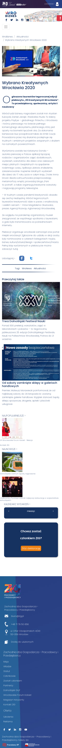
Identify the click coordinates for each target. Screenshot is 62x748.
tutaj (15, 249)
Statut (6, 671)
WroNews (27, 268)
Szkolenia (8, 716)
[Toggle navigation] (6, 27)
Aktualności (22, 36)
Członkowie (9, 676)
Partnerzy (8, 685)
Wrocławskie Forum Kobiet (17, 695)
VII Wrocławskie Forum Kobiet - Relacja (16, 440)
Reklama (8, 721)
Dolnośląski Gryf (11, 690)
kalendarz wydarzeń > (17, 504)
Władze (7, 666)
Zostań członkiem (12, 680)
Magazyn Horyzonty (13, 699)
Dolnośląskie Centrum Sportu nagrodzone (17, 474)
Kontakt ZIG (4, 445)
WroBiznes (7, 36)
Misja (6, 661)
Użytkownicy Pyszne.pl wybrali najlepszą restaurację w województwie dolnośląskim (29, 499)
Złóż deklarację (31, 548)
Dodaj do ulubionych (22, 641)
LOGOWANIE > (52, 4)
